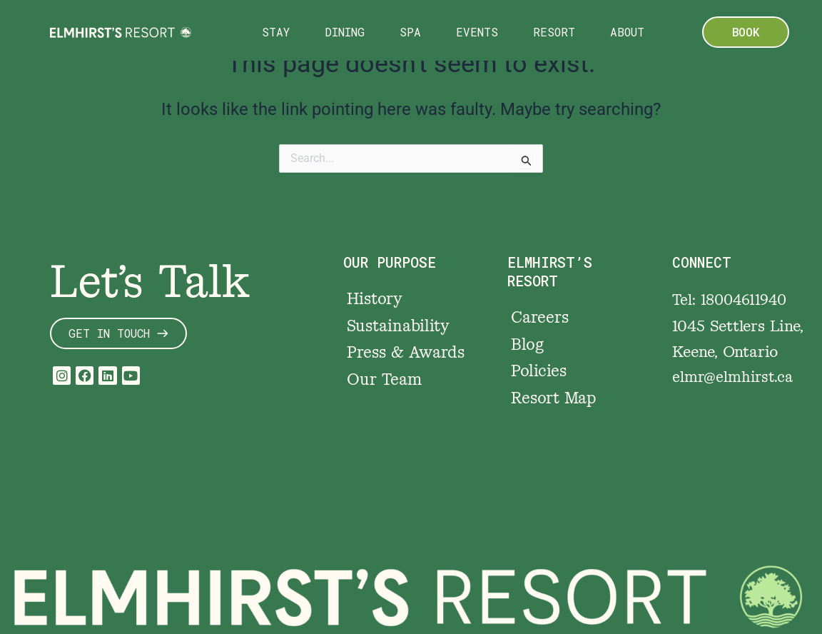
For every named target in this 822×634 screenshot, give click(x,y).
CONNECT (702, 256)
